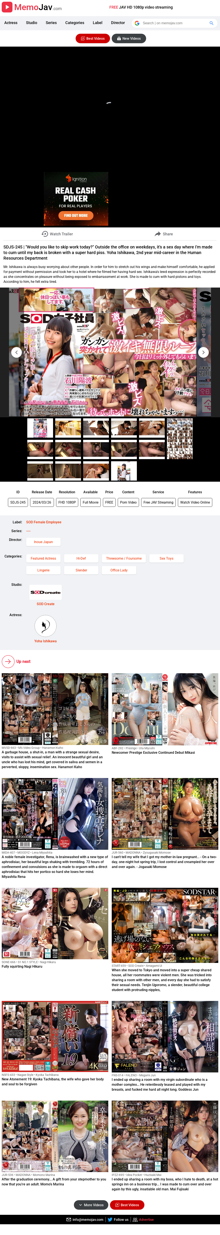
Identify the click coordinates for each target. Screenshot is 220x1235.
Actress (10, 22)
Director (118, 22)
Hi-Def (81, 558)
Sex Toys (166, 558)
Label (97, 22)
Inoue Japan (43, 542)
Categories (74, 22)
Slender (81, 570)
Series (51, 22)
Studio (31, 22)
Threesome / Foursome (124, 558)
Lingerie (43, 570)
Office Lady (119, 570)
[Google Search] (212, 23)
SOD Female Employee (43, 522)
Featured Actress (43, 558)
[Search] (174, 23)
